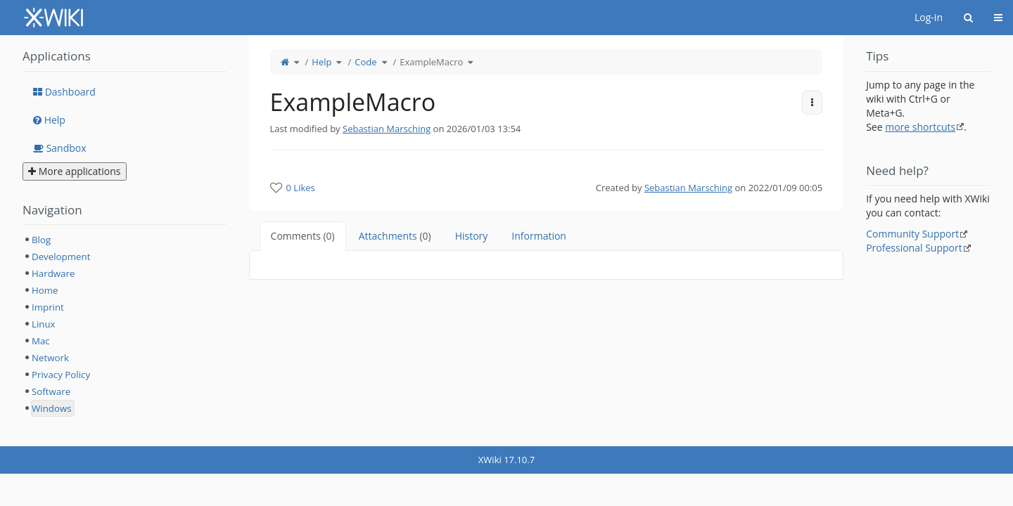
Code (365, 62)
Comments (303, 235)
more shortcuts (920, 127)
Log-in (929, 17)
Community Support (912, 233)
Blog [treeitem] (41, 239)
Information (538, 235)
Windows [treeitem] (52, 408)
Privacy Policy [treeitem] (61, 374)
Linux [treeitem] (44, 324)
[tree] (125, 324)
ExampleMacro (431, 62)
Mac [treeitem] (41, 341)
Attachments (395, 235)
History (471, 235)
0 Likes (300, 187)
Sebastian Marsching (387, 128)
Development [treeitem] (61, 256)
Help (321, 62)
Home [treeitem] (45, 290)
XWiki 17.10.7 (506, 459)
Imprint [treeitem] (48, 307)
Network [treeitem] (50, 357)
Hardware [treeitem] (53, 273)
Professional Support (914, 247)
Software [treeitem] (51, 391)
